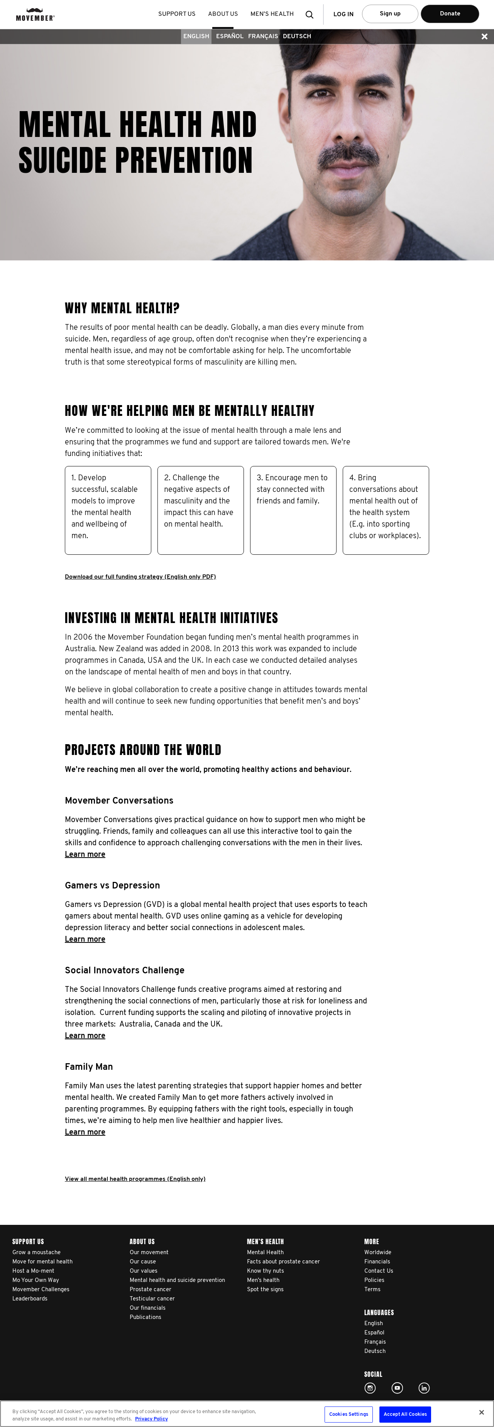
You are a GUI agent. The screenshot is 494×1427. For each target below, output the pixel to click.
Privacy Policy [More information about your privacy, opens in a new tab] (151, 1419)
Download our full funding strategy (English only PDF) (140, 577)
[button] (311, 14)
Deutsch (297, 37)
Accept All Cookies (405, 1414)
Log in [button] (343, 15)
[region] (247, 1413)
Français (263, 37)
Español (230, 37)
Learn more (85, 855)
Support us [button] (177, 14)
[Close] (481, 1412)
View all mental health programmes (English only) (135, 1179)
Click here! (370, 1388)
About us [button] (223, 14)
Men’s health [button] (272, 14)
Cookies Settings (348, 1414)
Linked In (424, 1388)
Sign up (390, 14)
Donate (450, 14)
